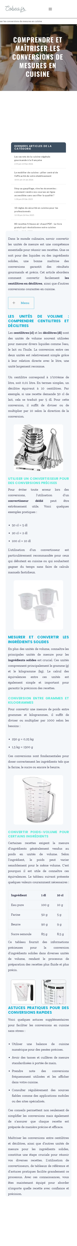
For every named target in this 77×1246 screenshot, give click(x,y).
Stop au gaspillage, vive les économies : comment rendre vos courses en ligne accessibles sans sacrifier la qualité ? (35, 192)
